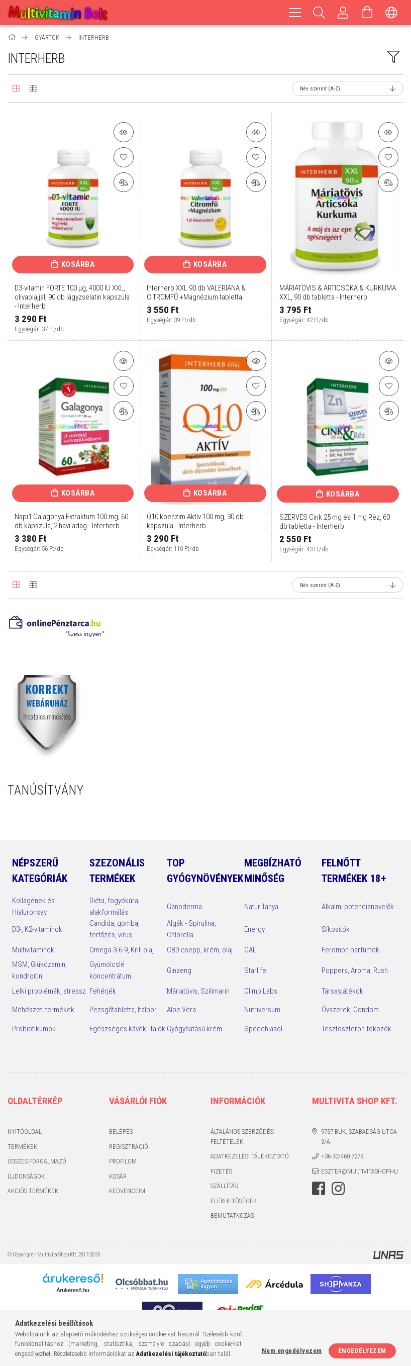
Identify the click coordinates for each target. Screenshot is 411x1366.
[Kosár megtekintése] (367, 12)
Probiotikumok (34, 1028)
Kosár (118, 1176)
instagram (338, 1188)
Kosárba (78, 264)
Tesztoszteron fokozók (356, 1028)
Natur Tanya (261, 906)
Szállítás (224, 1186)
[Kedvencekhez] (124, 157)
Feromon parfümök (350, 949)
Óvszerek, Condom (350, 1009)
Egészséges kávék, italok (127, 1028)
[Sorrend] (347, 88)
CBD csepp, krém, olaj (200, 949)
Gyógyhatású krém (194, 1028)
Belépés (121, 1131)
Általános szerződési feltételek (243, 1136)
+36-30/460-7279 (342, 1156)
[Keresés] (319, 12)
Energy (254, 929)
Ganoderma (184, 906)
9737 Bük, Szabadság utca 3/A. (359, 1136)
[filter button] (393, 57)
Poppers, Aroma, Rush (355, 970)
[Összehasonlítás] (124, 182)
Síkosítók (336, 929)
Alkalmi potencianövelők (358, 906)
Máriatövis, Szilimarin (198, 991)
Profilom (123, 1161)
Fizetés (221, 1171)
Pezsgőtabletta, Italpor (123, 1009)
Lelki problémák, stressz (49, 991)
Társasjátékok (342, 991)
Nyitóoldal (25, 1131)
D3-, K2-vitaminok (37, 929)
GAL (250, 949)
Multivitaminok (33, 949)
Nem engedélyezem (292, 1350)
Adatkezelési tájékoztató (250, 1156)
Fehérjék (102, 991)
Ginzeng (179, 970)
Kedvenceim (127, 1191)
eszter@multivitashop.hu (359, 1171)
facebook (318, 1188)
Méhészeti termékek (43, 1009)
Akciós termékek (33, 1191)
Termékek (22, 1146)
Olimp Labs (260, 991)
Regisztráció (128, 1146)
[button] (124, 132)
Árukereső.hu (72, 1290)
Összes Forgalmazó (37, 1161)
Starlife (255, 970)
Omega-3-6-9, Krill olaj (121, 949)
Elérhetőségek (234, 1201)
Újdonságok (26, 1176)
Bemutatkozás (232, 1215)
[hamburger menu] (295, 12)
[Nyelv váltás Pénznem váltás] (391, 12)
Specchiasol (263, 1028)
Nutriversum (262, 1009)
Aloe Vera (181, 1009)
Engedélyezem (362, 1350)
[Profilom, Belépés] (343, 12)
